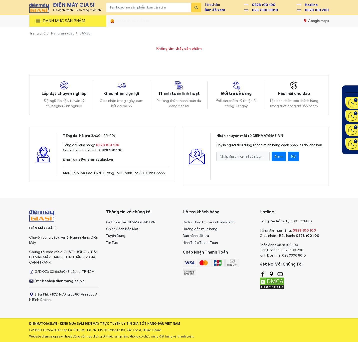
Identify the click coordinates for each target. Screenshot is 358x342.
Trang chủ (37, 33)
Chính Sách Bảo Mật (122, 229)
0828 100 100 (263, 5)
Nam (279, 156)
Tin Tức (112, 243)
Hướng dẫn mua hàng (200, 229)
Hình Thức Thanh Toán (200, 243)
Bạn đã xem (215, 10)
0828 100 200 (317, 10)
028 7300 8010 (265, 10)
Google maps (316, 20)
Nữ (293, 156)
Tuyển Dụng (115, 236)
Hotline (311, 5)
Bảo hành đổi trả (196, 236)
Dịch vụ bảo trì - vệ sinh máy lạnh (208, 222)
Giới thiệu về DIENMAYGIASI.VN (131, 222)
